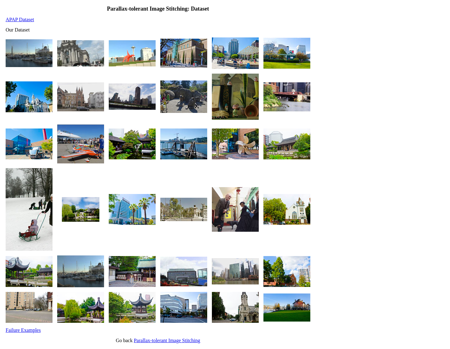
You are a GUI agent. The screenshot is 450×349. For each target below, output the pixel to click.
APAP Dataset (20, 19)
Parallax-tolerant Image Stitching (167, 340)
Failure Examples (23, 330)
